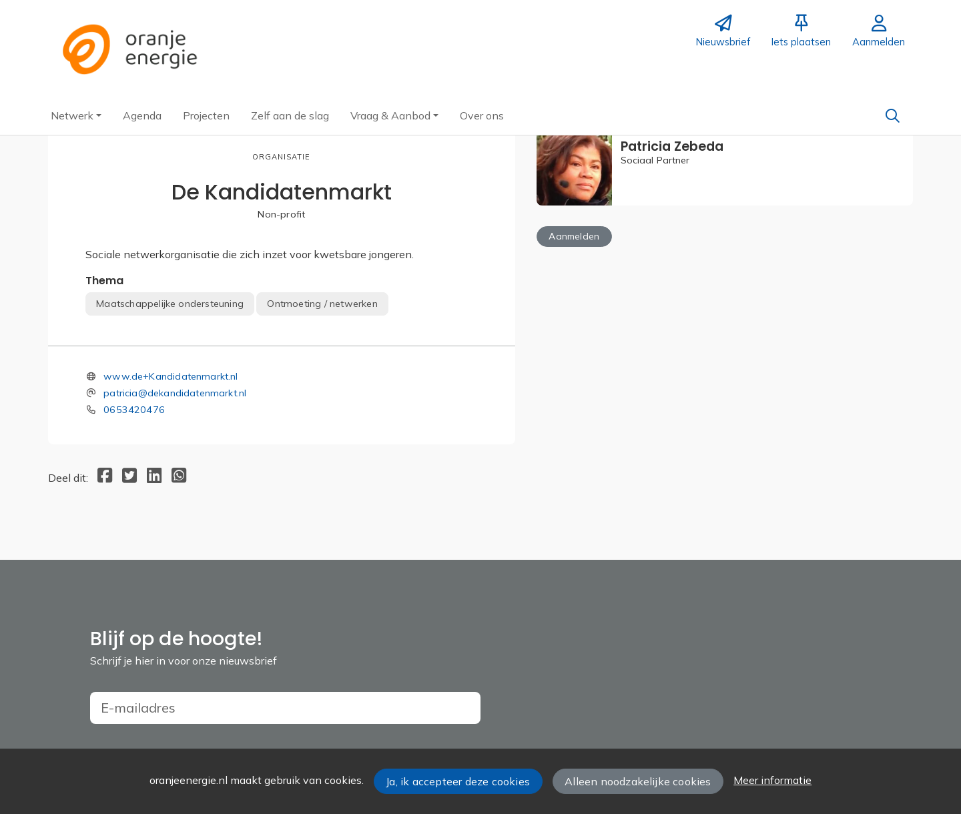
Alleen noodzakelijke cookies (638, 781)
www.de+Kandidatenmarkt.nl (170, 376)
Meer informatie (772, 780)
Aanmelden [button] (574, 236)
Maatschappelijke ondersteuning (170, 304)
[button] (76, 115)
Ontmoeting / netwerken (322, 304)
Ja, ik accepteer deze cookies (458, 781)
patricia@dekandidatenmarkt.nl (174, 393)
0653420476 (134, 410)
